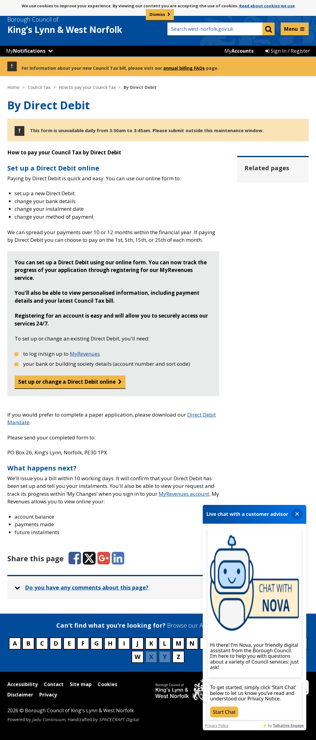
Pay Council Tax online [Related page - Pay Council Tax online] (273, 268)
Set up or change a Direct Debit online (67, 381)
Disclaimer (20, 694)
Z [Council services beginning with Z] (178, 657)
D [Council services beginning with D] (56, 643)
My (25, 51)
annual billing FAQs (184, 68)
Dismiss (157, 14)
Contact (54, 684)
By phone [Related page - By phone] (265, 245)
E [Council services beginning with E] (69, 643)
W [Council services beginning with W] (137, 657)
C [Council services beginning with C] (42, 643)
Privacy (48, 694)
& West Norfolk (75, 25)
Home (13, 87)
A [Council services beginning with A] (15, 643)
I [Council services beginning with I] (124, 643)
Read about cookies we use (267, 6)
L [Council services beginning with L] (165, 643)
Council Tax (39, 87)
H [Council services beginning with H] (110, 643)
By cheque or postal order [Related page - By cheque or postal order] (270, 223)
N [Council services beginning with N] (192, 643)
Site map (81, 684)
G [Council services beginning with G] (96, 643)
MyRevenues (85, 353)
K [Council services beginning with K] (151, 643)
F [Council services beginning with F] (83, 643)
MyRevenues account (184, 493)
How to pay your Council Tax (87, 87)
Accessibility (22, 684)
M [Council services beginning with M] (178, 643)
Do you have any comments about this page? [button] (87, 587)
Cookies (107, 684)
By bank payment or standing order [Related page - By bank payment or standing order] (272, 192)
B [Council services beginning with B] (28, 643)
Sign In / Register (287, 51)
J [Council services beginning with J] (137, 643)
